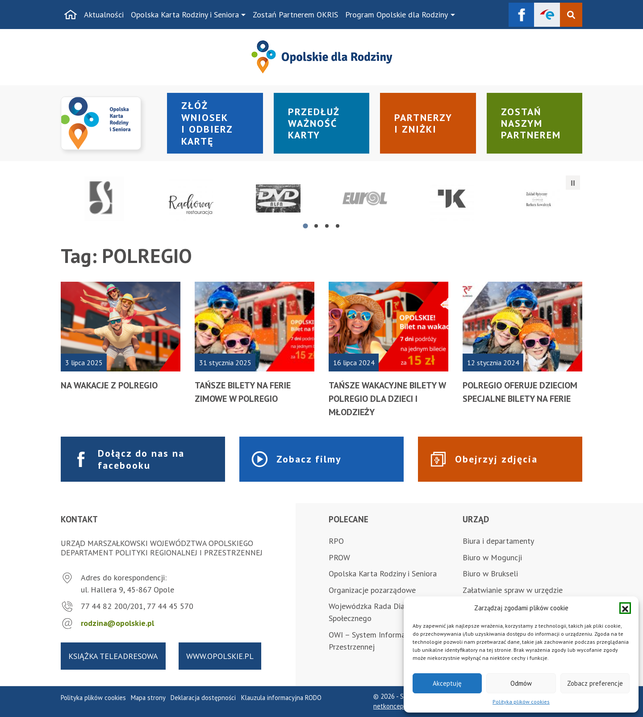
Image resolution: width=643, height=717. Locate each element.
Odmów (521, 683)
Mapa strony (148, 697)
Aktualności (104, 14)
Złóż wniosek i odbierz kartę (207, 123)
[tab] (305, 225)
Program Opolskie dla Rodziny (396, 14)
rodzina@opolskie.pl (117, 623)
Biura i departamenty (498, 541)
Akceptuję (447, 683)
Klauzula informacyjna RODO (281, 697)
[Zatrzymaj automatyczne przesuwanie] (573, 182)
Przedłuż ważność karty (314, 123)
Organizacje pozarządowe (372, 590)
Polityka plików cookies (521, 701)
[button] (625, 608)
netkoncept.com (396, 706)
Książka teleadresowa (113, 656)
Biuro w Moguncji (492, 557)
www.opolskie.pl (220, 656)
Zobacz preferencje (595, 683)
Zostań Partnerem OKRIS (295, 14)
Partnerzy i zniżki (423, 123)
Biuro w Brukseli (490, 573)
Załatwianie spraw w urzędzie (513, 590)
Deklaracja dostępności (203, 697)
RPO (336, 541)
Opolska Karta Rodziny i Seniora (185, 14)
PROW (339, 557)
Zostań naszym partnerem (531, 123)
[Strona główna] (70, 15)
